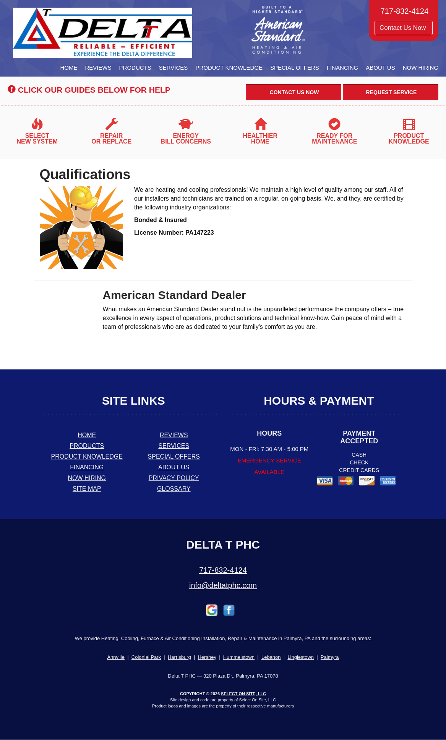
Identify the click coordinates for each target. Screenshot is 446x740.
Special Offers (294, 67)
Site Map (87, 488)
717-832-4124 (223, 570)
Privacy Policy (174, 478)
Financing (342, 67)
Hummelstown (239, 657)
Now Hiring (420, 67)
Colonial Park (146, 657)
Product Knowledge (229, 67)
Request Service (391, 92)
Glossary (174, 488)
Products (135, 67)
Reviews (98, 67)
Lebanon (271, 657)
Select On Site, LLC (243, 693)
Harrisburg (179, 657)
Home (68, 67)
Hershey (207, 657)
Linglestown (300, 657)
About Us (380, 67)
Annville (116, 657)
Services (173, 67)
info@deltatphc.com (223, 585)
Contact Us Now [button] (404, 27)
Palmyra (330, 657)
